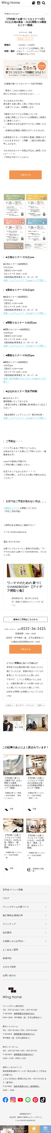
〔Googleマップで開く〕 (35, 280)
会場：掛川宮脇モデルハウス (16, 378)
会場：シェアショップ (13, 280)
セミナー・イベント (30, 35)
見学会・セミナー (25, 39)
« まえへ (9, 705)
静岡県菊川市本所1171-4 (24, 1034)
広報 (30, 32)
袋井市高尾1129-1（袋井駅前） (27, 1086)
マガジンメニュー (11, 14)
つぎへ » (40, 705)
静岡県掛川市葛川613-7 (24, 1054)
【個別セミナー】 (11, 508)
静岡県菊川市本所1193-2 (24, 1014)
